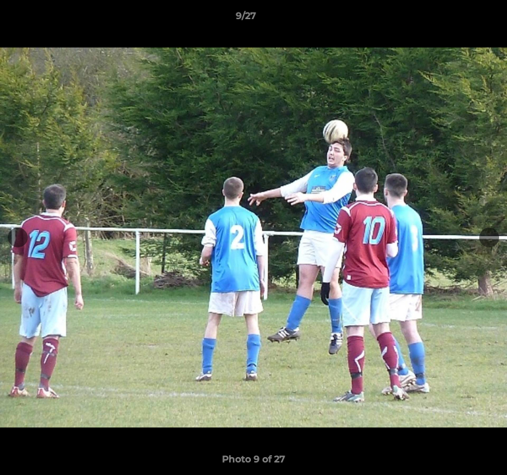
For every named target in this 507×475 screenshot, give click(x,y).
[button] (459, 19)
